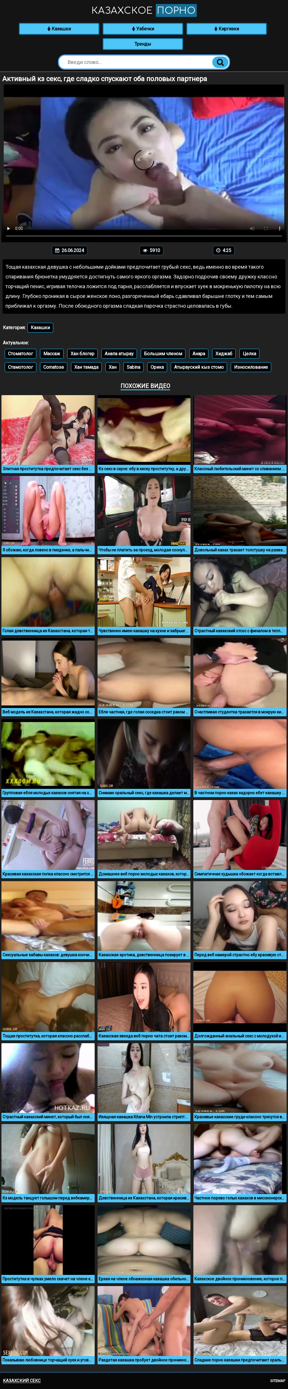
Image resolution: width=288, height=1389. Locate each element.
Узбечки (143, 29)
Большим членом (163, 353)
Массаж (51, 353)
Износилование (251, 367)
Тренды (143, 44)
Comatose (53, 367)
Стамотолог (20, 367)
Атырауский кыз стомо (199, 367)
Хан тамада (86, 367)
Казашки (59, 29)
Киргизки (226, 29)
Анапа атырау (119, 353)
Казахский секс (22, 1380)
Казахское (144, 10)
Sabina (133, 367)
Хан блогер (82, 353)
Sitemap (277, 1381)
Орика (157, 367)
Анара (198, 353)
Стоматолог (20, 353)
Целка (249, 353)
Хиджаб (223, 353)
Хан (112, 367)
